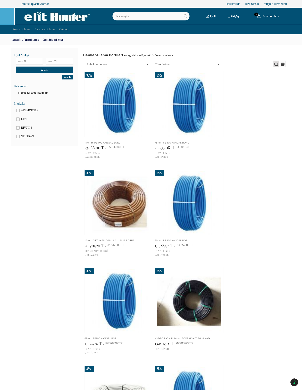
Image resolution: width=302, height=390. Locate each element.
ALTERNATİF (33, 114)
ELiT (28, 123)
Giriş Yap (230, 18)
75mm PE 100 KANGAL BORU (155, 129)
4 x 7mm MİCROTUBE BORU (105, 283)
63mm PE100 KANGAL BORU (106, 206)
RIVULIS (30, 132)
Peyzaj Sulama (25, 33)
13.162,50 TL (155, 211)
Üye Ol (209, 18)
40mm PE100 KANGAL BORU (254, 283)
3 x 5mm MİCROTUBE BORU (155, 283)
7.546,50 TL (154, 289)
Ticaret (129, 385)
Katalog (74, 33)
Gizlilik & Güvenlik (76, 351)
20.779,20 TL (206, 134)
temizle (69, 81)
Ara (47, 74)
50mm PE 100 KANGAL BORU (254, 206)
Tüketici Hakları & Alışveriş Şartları (83, 339)
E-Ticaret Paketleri (148, 385)
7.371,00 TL (204, 289)
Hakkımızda (233, 4)
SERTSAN (31, 140)
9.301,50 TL (105, 289)
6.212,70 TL (253, 289)
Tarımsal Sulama (52, 33)
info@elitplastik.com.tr (35, 4)
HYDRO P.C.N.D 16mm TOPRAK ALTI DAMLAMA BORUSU (156, 206)
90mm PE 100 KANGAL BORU (254, 129)
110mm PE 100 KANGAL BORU (107, 129)
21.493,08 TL (156, 134)
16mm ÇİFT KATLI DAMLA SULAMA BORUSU (206, 129)
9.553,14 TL (253, 211)
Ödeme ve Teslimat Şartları (80, 345)
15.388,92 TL (254, 134)
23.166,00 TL (107, 134)
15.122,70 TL (106, 211)
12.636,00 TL (206, 211)
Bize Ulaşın (252, 4)
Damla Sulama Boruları (37, 97)
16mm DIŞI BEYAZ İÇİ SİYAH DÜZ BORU (206, 206)
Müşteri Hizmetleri (275, 4)
